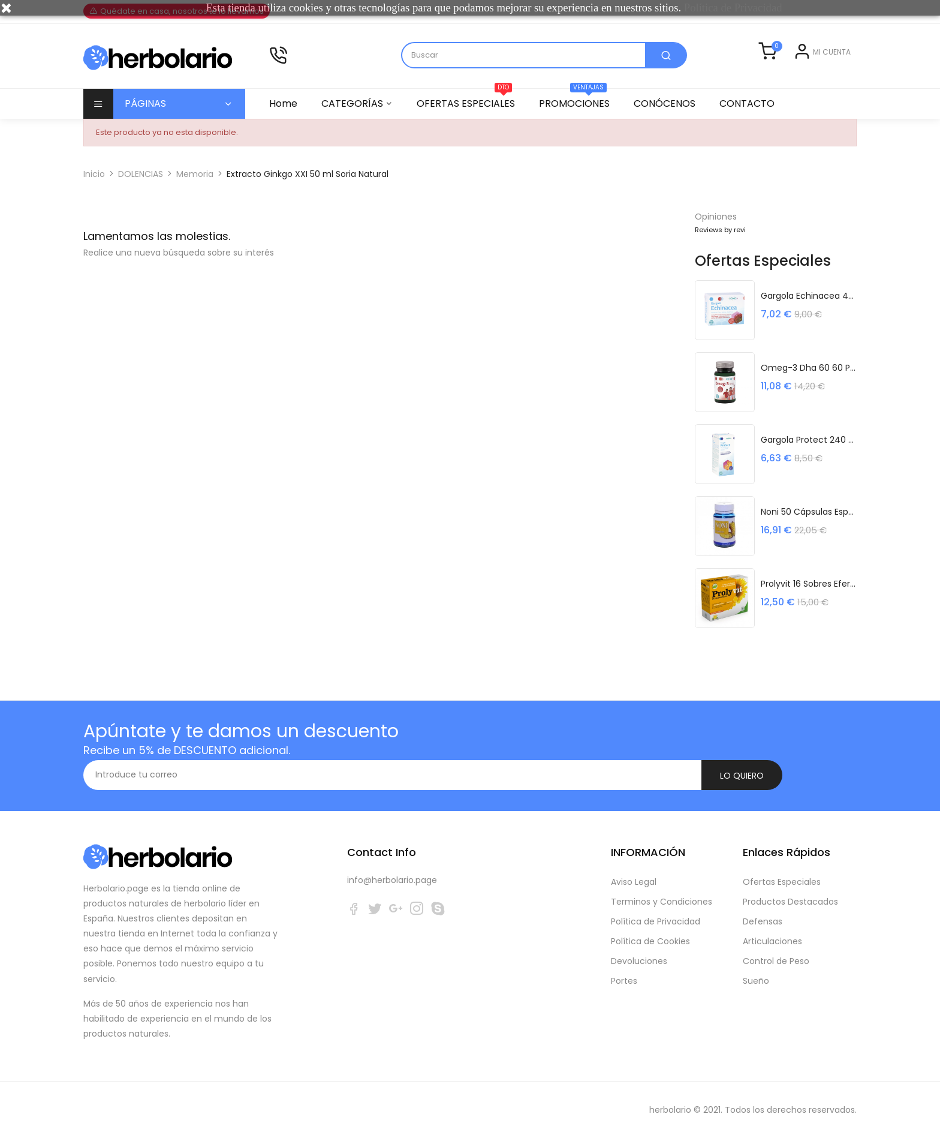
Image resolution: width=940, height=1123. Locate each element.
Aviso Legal (633, 867)
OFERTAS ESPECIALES (469, 114)
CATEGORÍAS (354, 118)
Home (283, 118)
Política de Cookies (650, 926)
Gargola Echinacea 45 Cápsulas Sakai (809, 310)
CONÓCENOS (672, 118)
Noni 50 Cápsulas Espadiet (809, 526)
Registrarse (828, 79)
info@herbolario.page (392, 865)
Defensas (762, 906)
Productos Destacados (790, 887)
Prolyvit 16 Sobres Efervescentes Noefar (809, 598)
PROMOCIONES (579, 114)
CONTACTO (756, 118)
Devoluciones (639, 946)
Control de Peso (776, 946)
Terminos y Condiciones (661, 887)
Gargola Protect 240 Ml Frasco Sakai (809, 454)
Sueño (756, 966)
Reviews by (720, 245)
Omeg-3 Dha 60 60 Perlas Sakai (809, 382)
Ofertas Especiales (782, 867)
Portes (624, 966)
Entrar (784, 79)
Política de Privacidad (655, 906)
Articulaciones (772, 926)
